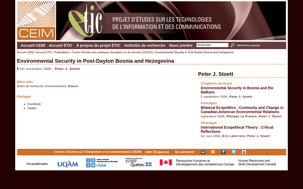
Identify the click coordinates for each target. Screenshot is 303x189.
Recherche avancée (248, 45)
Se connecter (184, 152)
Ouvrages (209, 103)
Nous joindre (181, 45)
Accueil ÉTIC (61, 45)
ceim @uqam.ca (157, 152)
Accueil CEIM (33, 45)
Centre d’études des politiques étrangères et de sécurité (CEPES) (112, 52)
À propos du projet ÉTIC (98, 45)
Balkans (73, 86)
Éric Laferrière (233, 136)
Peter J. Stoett (67, 68)
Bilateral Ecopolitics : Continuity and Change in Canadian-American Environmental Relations (242, 110)
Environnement (55, 86)
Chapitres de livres (216, 83)
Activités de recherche (144, 45)
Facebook (34, 104)
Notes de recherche (30, 86)
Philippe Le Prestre (242, 116)
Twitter (32, 108)
